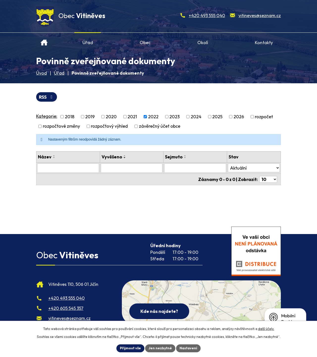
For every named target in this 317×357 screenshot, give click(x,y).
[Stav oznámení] (254, 167)
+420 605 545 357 (65, 308)
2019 (90, 116)
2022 (153, 116)
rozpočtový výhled (109, 126)
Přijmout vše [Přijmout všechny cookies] (130, 348)
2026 (239, 116)
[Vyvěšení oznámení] (132, 168)
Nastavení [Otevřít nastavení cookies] (188, 348)
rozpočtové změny (61, 126)
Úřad (87, 42)
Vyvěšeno (112, 157)
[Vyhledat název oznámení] (68, 168)
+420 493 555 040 (207, 15)
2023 (174, 116)
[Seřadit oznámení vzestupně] (54, 156)
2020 (111, 116)
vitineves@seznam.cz (259, 15)
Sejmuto (174, 157)
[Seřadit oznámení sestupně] (54, 158)
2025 (217, 116)
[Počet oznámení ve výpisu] (268, 179)
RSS (46, 97)
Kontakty (264, 42)
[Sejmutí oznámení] (195, 168)
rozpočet (264, 116)
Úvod (44, 40)
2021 (132, 116)
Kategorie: (46, 116)
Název (45, 157)
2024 (196, 116)
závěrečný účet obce (159, 126)
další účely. (266, 329)
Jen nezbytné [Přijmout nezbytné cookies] (160, 348)
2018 (69, 116)
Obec (145, 42)
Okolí (202, 42)
